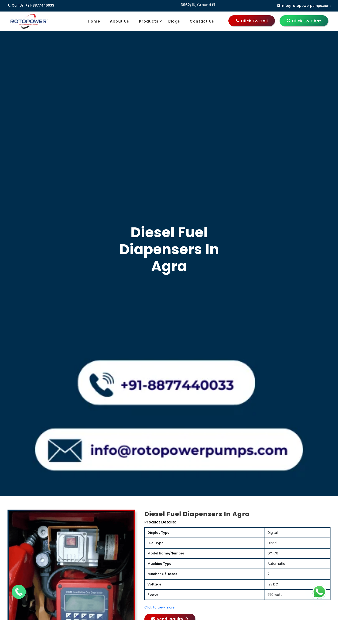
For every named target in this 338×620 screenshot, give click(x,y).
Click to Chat (304, 21)
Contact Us (202, 21)
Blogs (174, 21)
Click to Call (251, 21)
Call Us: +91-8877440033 (31, 5)
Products (152, 21)
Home (94, 21)
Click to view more (159, 607)
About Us (119, 21)
